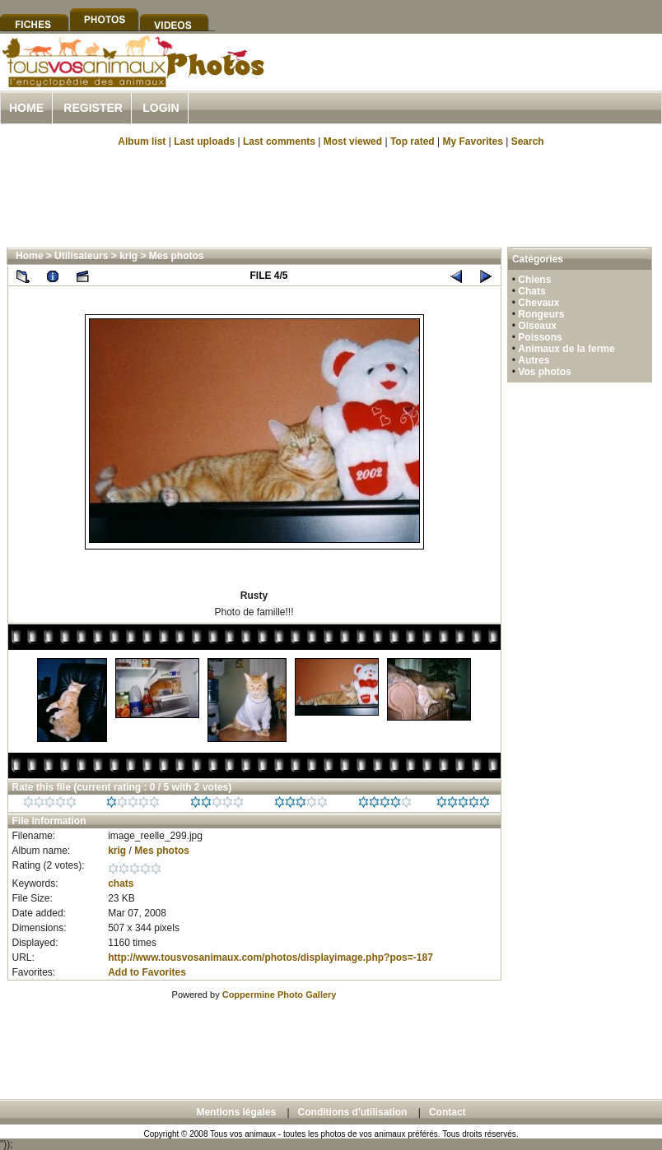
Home (26, 107)
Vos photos (544, 372)
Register (93, 107)
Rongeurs (541, 314)
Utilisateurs (81, 256)
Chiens (534, 279)
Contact (447, 1112)
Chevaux (538, 302)
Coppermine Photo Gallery (279, 994)
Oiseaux (537, 326)
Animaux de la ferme (566, 349)
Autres (533, 360)
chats (120, 883)
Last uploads (204, 141)
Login (160, 107)
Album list (142, 141)
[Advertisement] (331, 196)
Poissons (540, 337)
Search (527, 141)
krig (128, 256)
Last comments (279, 141)
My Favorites (473, 141)
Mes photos (176, 256)
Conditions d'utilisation (353, 1112)
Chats (531, 291)
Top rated (412, 141)
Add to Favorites (147, 972)
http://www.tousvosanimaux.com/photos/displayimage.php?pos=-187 (270, 957)
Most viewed (353, 141)
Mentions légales (236, 1112)
